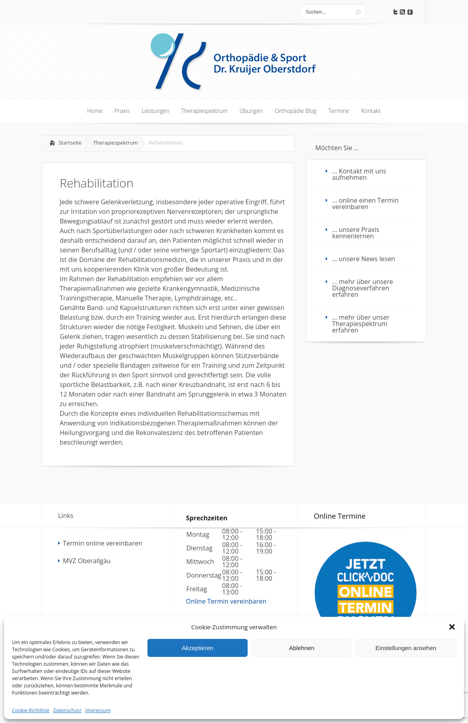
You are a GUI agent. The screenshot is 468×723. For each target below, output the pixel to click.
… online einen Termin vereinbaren (365, 203)
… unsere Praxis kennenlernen (355, 232)
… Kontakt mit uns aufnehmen (359, 174)
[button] (452, 627)
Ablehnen (301, 647)
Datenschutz (67, 710)
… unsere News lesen (363, 258)
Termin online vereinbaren (102, 543)
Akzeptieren (197, 647)
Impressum (98, 710)
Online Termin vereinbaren (226, 601)
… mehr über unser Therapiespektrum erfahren (360, 323)
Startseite (70, 142)
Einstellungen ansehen (405, 647)
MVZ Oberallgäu (87, 560)
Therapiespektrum (115, 142)
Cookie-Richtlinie (30, 710)
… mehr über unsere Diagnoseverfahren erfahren (362, 288)
